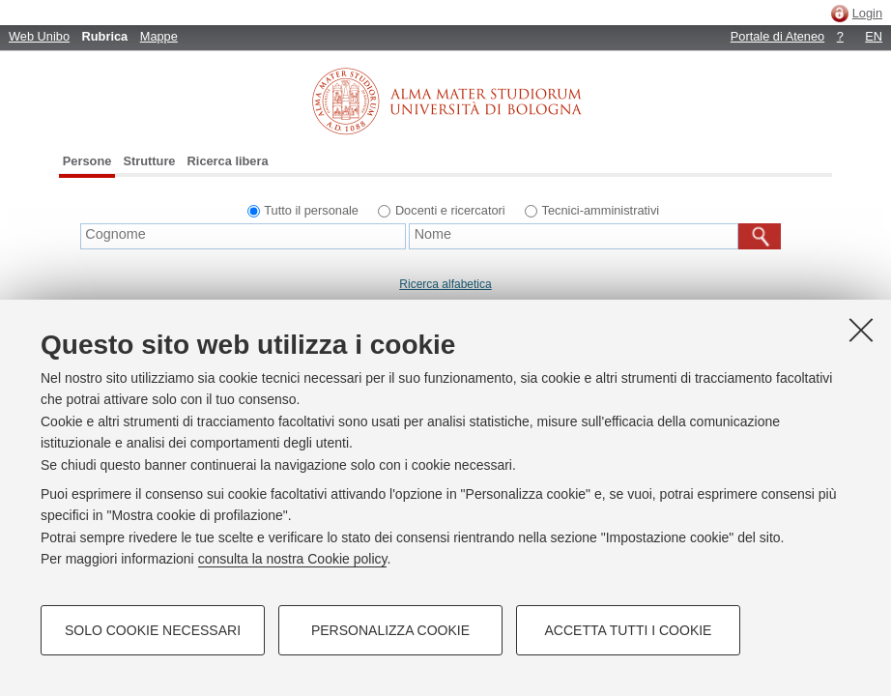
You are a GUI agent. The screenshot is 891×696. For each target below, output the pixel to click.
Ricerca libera (228, 161)
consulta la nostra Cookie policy (293, 558)
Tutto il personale (311, 210)
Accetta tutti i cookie (628, 630)
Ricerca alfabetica (445, 284)
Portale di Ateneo (777, 36)
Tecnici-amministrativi (601, 210)
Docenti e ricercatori (450, 210)
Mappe (159, 36)
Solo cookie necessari (153, 630)
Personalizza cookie (390, 630)
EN (873, 36)
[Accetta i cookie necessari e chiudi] (861, 329)
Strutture (149, 161)
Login (867, 13)
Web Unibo (39, 36)
